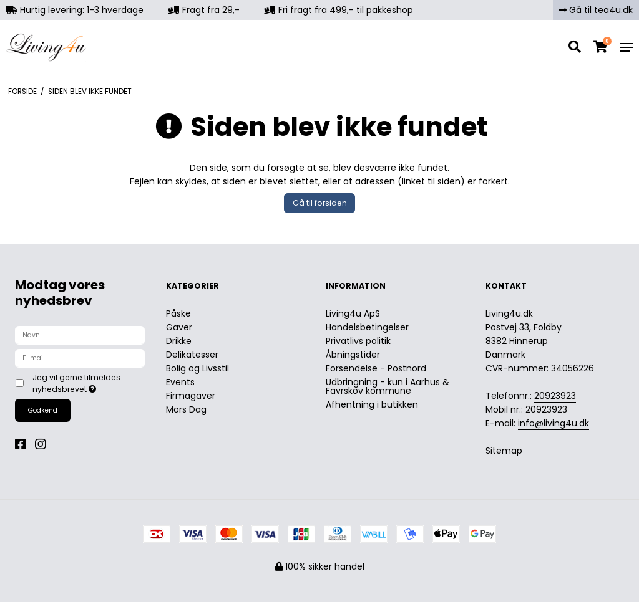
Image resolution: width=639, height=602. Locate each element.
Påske (178, 313)
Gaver (179, 327)
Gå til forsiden (320, 203)
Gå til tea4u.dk (596, 10)
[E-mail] (80, 357)
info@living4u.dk (553, 423)
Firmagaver (190, 395)
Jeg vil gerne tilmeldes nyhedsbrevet (88, 383)
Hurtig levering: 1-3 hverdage (75, 10)
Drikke (179, 341)
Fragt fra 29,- (204, 10)
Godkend (42, 410)
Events (180, 382)
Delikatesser (192, 354)
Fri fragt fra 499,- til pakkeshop (339, 10)
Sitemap (503, 450)
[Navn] (80, 334)
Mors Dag (186, 409)
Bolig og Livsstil (197, 368)
